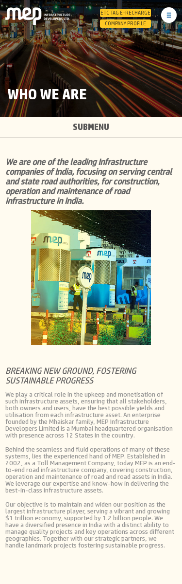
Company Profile (125, 23)
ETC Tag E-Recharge (125, 13)
